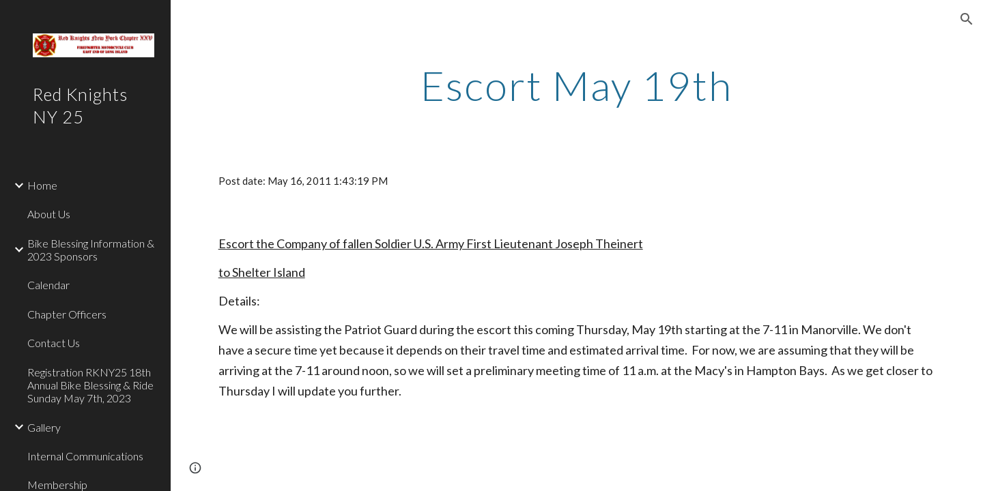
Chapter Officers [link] (66, 314)
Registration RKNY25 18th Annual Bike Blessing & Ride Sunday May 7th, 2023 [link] (90, 385)
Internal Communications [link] (85, 455)
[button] (966, 19)
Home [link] (42, 185)
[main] (576, 85)
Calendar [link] (48, 284)
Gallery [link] (44, 427)
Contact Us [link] (53, 342)
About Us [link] (48, 213)
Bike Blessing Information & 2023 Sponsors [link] (90, 250)
